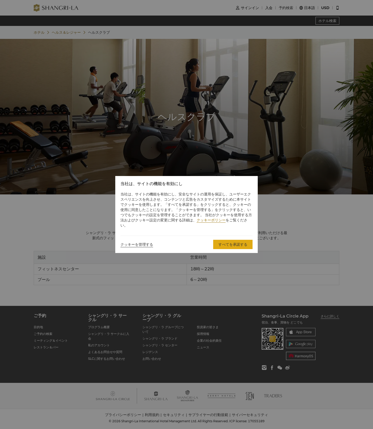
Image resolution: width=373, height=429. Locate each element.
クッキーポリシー (211, 220)
